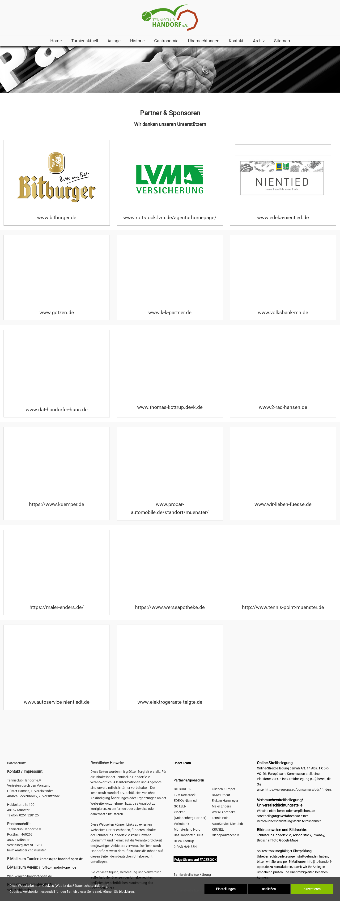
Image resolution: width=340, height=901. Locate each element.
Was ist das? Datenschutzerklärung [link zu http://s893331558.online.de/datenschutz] (81, 886)
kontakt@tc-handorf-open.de (61, 859)
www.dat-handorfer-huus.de (57, 409)
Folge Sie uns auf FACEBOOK (195, 860)
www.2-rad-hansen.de (283, 407)
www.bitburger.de (56, 217)
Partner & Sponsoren (189, 780)
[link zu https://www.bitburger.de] (56, 178)
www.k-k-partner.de (169, 312)
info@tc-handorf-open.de (57, 867)
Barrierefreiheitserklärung (192, 874)
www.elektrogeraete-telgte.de (169, 702)
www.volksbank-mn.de (283, 312)
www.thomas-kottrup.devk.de (170, 407)
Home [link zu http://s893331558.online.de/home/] (56, 40)
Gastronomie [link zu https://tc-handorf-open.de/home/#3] (166, 40)
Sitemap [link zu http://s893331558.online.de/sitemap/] (282, 40)
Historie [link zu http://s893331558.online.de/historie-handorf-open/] (137, 40)
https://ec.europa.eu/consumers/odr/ (293, 789)
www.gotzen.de (56, 312)
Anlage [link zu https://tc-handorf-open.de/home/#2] (114, 40)
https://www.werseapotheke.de (170, 607)
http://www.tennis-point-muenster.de (283, 607)
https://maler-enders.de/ (57, 607)
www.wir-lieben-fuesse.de (283, 504)
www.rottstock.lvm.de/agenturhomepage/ (170, 217)
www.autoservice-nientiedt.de (56, 702)
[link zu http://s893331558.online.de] (170, 17)
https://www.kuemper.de (56, 504)
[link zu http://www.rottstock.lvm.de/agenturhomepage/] (169, 178)
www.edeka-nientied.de (283, 217)
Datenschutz (16, 763)
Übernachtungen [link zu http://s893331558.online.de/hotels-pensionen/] (203, 40)
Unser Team (182, 763)
